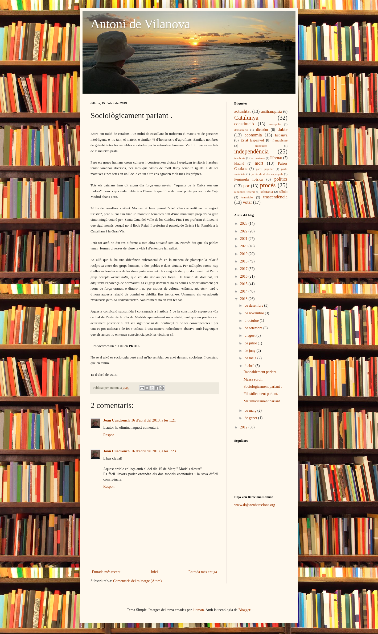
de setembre (253, 328)
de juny (250, 351)
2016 (244, 276)
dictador (262, 130)
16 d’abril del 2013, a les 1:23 (153, 451)
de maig (250, 358)
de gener (251, 418)
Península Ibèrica (248, 179)
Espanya (281, 135)
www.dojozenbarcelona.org (254, 505)
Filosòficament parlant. (261, 394)
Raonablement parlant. (260, 372)
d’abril (249, 366)
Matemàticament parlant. (262, 401)
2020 (244, 246)
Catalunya (246, 117)
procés (268, 185)
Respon (108, 435)
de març (250, 410)
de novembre (254, 313)
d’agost (250, 335)
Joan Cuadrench (116, 420)
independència (251, 151)
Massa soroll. (254, 379)
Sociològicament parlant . (263, 387)
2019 (244, 254)
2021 (244, 239)
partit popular (265, 168)
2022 (244, 231)
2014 (244, 291)
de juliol (251, 343)
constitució (244, 123)
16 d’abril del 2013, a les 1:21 (153, 420)
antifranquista (271, 112)
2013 (244, 299)
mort (259, 163)
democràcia (241, 129)
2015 (244, 284)
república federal (244, 191)
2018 (244, 261)
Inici (154, 572)
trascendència (275, 196)
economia (253, 134)
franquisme (279, 140)
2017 (244, 269)
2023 (244, 224)
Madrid (239, 163)
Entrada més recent (106, 572)
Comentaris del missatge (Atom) (137, 581)
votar (247, 202)
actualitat (242, 111)
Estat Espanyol (252, 140)
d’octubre (252, 321)
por (246, 185)
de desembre (254, 305)
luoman (198, 610)
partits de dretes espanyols (267, 174)
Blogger (244, 610)
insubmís (239, 158)
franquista (261, 145)
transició (247, 197)
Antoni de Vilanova (140, 24)
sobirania (267, 192)
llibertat (276, 158)
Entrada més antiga (202, 572)
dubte (282, 129)
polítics (280, 179)
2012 (244, 427)
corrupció (275, 124)
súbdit (283, 192)
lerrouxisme (257, 158)
